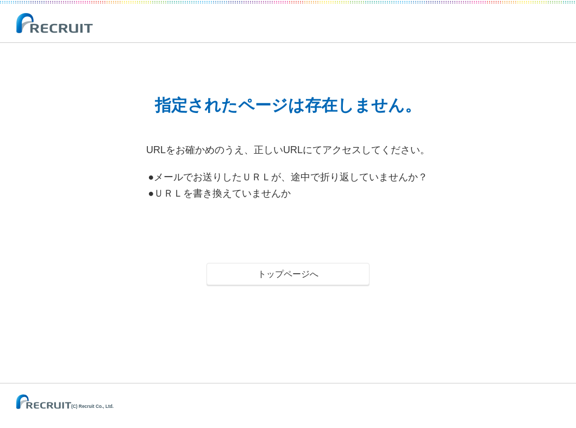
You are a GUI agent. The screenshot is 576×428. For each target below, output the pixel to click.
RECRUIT (55, 24)
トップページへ (288, 274)
